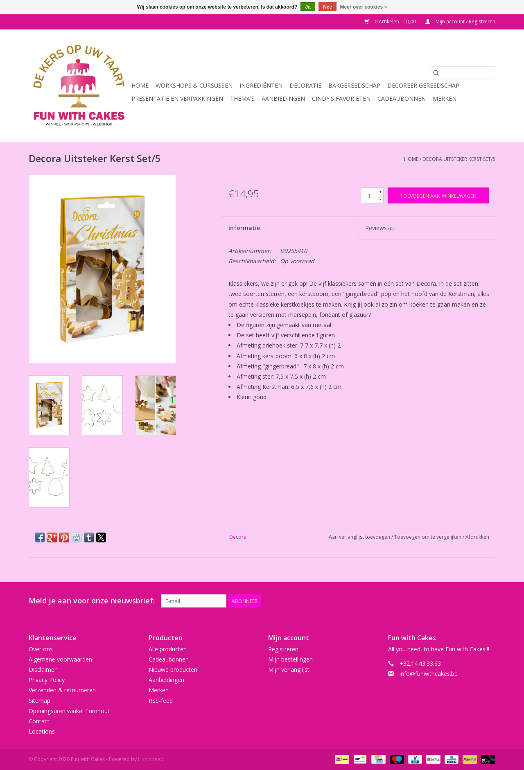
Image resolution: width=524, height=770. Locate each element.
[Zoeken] (462, 72)
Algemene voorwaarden (60, 659)
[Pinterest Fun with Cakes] (444, 600)
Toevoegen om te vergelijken (428, 536)
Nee (327, 7)
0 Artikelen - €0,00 (390, 21)
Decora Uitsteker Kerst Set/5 (458, 159)
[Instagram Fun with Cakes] (488, 600)
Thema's (242, 98)
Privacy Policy (47, 680)
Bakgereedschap (354, 85)
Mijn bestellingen (290, 659)
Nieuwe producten (173, 669)
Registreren (283, 649)
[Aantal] (369, 195)
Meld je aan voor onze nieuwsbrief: (92, 600)
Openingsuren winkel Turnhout (69, 711)
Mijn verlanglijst (288, 669)
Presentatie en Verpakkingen (177, 98)
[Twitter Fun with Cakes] (415, 600)
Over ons (41, 649)
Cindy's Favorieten (341, 98)
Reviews (379, 228)
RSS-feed (161, 701)
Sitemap (39, 701)
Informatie (244, 228)
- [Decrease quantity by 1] (380, 199)
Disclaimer (42, 669)
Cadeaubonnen (401, 98)
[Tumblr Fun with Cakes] (474, 600)
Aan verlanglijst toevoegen (360, 536)
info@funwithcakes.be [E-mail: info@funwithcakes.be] (429, 673)
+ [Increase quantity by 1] (380, 191)
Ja (307, 7)
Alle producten (168, 649)
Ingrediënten (260, 85)
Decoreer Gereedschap (423, 85)
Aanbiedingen (283, 98)
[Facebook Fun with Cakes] (400, 600)
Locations (42, 731)
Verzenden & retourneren (62, 690)
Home (140, 85)
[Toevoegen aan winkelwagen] (438, 195)
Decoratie (305, 85)
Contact (39, 721)
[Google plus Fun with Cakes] (429, 600)
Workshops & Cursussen (194, 85)
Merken (444, 98)
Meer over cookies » (363, 7)
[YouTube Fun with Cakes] (459, 600)
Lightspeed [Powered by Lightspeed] (151, 759)
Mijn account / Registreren (460, 21)
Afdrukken (477, 536)
